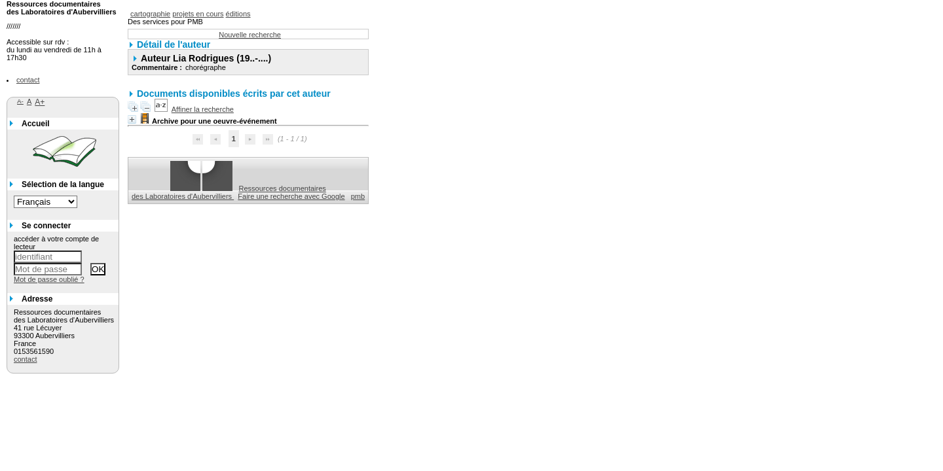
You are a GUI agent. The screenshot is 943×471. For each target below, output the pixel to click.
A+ (40, 102)
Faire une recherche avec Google (291, 196)
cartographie (150, 14)
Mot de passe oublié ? (49, 279)
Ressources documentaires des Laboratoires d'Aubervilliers (229, 192)
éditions (238, 14)
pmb (358, 196)
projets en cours (197, 14)
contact (27, 80)
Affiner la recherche (203, 109)
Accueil (36, 123)
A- (20, 101)
